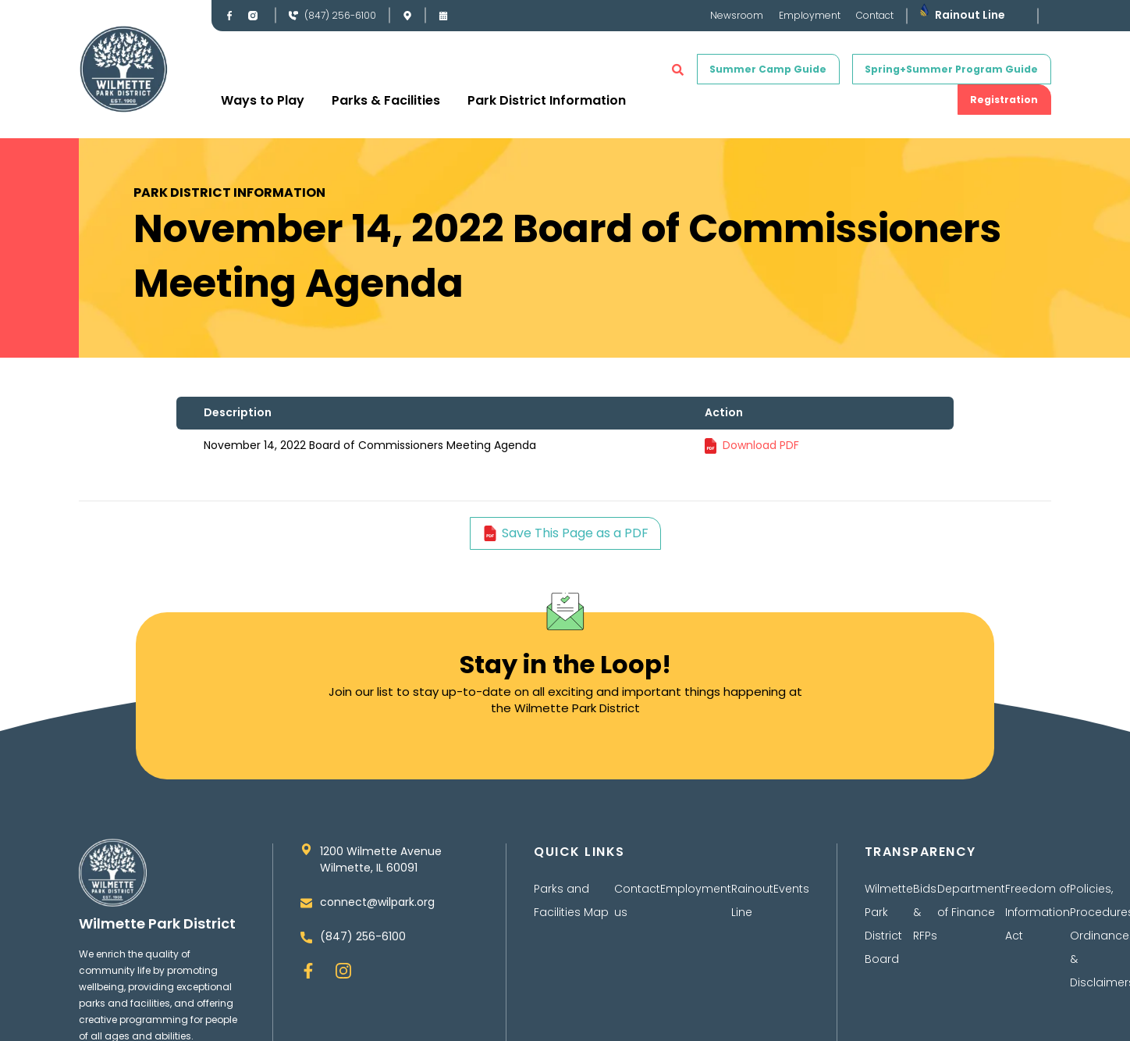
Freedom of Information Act (1037, 913)
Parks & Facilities (386, 100)
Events (791, 890)
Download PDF (761, 445)
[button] (678, 69)
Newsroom (736, 15)
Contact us (637, 902)
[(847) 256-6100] (293, 15)
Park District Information (546, 100)
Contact (875, 15)
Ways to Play (262, 100)
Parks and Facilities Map (571, 902)
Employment (809, 15)
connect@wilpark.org (377, 909)
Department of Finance (971, 902)
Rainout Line (970, 15)
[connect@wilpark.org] (306, 908)
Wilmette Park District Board (889, 925)
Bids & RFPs (925, 913)
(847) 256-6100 (340, 16)
